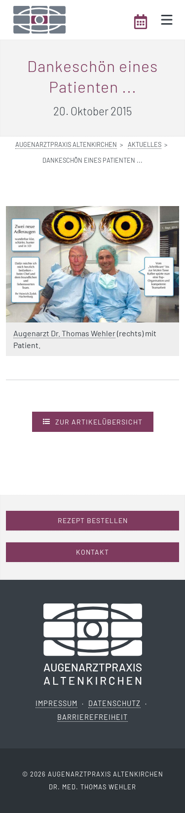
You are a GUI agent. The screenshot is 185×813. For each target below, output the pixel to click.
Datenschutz (114, 703)
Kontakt (92, 552)
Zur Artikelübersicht (93, 421)
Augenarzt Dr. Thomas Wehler (64, 333)
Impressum (56, 703)
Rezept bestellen (93, 520)
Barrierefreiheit (92, 717)
